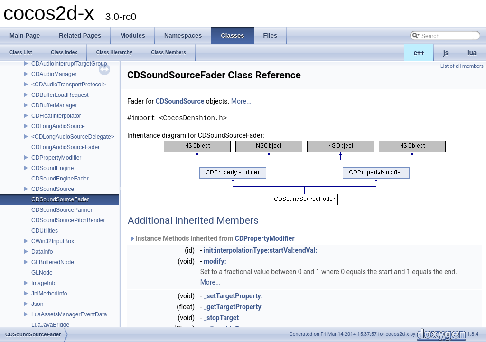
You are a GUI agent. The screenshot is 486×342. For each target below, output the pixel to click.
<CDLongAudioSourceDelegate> (72, 136)
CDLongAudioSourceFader (65, 147)
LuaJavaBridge (50, 325)
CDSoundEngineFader (60, 178)
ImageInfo (43, 283)
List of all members (462, 66)
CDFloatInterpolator (56, 116)
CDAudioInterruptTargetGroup (69, 63)
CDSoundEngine (52, 168)
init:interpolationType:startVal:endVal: (261, 250)
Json (37, 304)
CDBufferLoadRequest (60, 95)
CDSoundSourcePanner (62, 210)
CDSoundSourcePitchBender (68, 220)
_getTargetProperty (233, 307)
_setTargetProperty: (233, 296)
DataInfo (42, 251)
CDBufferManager (54, 105)
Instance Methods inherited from (212, 238)
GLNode (42, 272)
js (446, 53)
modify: (215, 261)
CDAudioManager (53, 74)
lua (472, 53)
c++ (419, 53)
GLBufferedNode (52, 262)
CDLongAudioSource (58, 126)
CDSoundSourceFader (60, 199)
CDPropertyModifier (56, 157)
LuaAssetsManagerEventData (69, 314)
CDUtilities (44, 231)
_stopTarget (221, 318)
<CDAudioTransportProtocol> (68, 84)
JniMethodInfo (49, 293)
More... (241, 101)
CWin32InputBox (52, 241)
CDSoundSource (52, 189)
